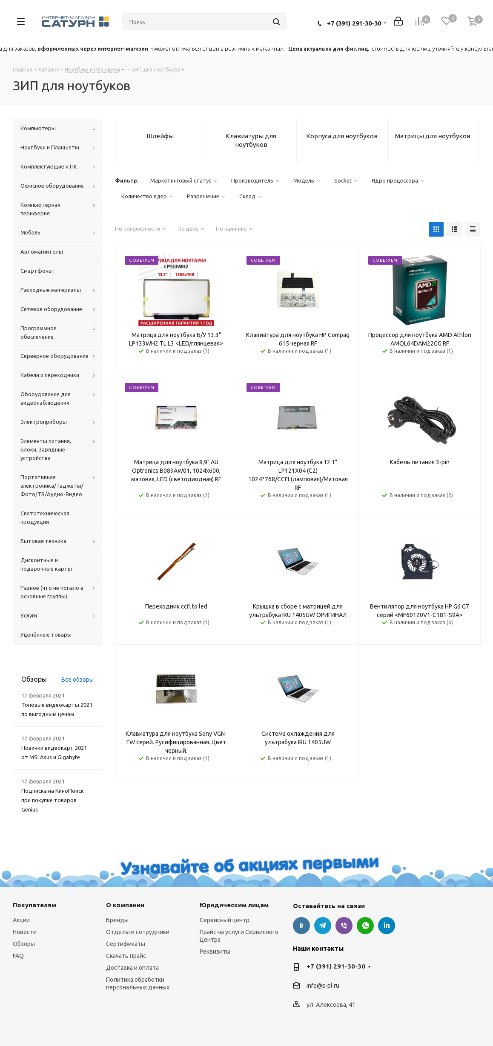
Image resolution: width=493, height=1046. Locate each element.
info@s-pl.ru (323, 986)
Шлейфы (160, 136)
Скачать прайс (126, 955)
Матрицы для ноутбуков (432, 136)
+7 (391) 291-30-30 (354, 23)
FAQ (18, 955)
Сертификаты (125, 943)
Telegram (322, 925)
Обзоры (24, 943)
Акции (21, 920)
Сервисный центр (224, 920)
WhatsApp (365, 925)
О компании (125, 905)
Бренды (117, 920)
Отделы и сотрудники (137, 932)
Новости (25, 932)
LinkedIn (386, 925)
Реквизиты (215, 951)
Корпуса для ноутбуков (342, 136)
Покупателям (34, 905)
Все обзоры (77, 679)
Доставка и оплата (132, 967)
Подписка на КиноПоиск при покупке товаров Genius (52, 800)
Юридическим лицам (234, 905)
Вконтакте (301, 925)
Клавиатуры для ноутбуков (251, 140)
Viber (344, 925)
